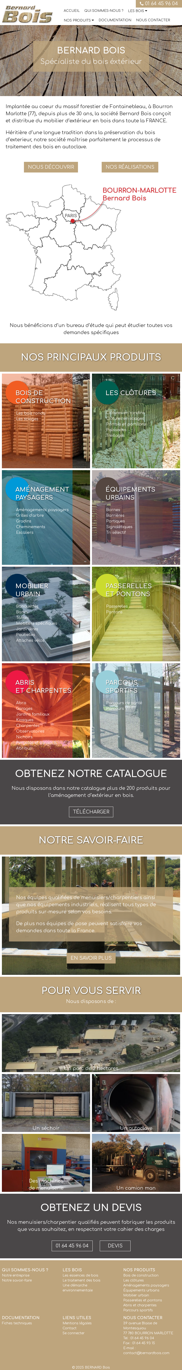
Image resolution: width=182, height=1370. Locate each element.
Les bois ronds (30, 413)
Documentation (115, 20)
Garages (24, 709)
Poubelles (25, 635)
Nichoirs (24, 737)
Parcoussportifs (121, 686)
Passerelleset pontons (128, 590)
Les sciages (27, 419)
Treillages (115, 435)
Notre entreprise (15, 1275)
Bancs (22, 612)
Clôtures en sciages (125, 418)
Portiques (115, 521)
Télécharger (91, 812)
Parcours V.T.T (119, 709)
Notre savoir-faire (17, 1280)
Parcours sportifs (138, 1310)
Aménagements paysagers (42, 510)
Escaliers (24, 532)
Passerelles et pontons (142, 1300)
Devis (115, 1246)
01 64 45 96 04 (159, 3)
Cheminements (30, 527)
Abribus (24, 748)
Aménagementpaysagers (42, 493)
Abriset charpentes (43, 686)
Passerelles (117, 606)
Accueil (72, 11)
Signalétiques (119, 527)
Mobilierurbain (31, 590)
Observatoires (30, 731)
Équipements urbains (141, 1290)
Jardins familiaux (33, 714)
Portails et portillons (126, 424)
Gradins (23, 521)
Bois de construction (141, 1275)
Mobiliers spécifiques (36, 623)
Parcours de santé (124, 703)
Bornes (113, 510)
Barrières (115, 515)
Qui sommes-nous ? (103, 11)
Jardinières (27, 629)
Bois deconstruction (43, 397)
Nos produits (77, 20)
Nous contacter (153, 20)
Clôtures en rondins (125, 413)
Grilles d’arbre (30, 515)
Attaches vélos (30, 640)
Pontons (114, 612)
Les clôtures (130, 393)
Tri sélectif (116, 532)
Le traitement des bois (81, 1280)
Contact (70, 1328)
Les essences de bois (80, 1275)
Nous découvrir (51, 167)
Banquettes (27, 606)
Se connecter (74, 1333)
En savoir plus (91, 958)
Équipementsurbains (130, 493)
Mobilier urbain (136, 1295)
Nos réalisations (130, 167)
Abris (21, 703)
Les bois (136, 11)
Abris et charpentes (140, 1305)
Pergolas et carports (36, 743)
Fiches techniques (17, 1323)
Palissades (116, 430)
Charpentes (28, 726)
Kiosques (24, 720)
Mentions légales (77, 1323)
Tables (22, 618)
